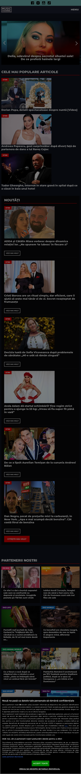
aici (66, 726)
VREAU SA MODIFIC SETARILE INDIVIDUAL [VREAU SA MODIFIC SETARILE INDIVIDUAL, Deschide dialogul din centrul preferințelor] (39, 769)
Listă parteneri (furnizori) (12, 757)
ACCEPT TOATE (40, 763)
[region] (40, 735)
